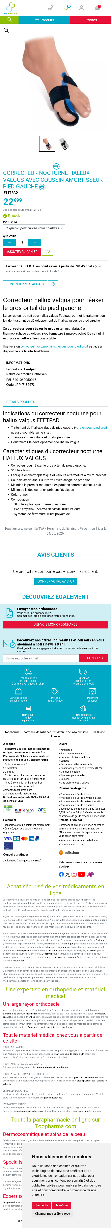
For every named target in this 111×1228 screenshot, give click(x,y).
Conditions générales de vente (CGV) (80, 768)
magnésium (76, 957)
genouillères (9, 1013)
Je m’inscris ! (94, 658)
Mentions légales (69, 771)
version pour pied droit (91, 428)
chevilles (30, 1017)
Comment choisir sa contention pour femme (51, 1027)
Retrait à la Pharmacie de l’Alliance (79, 840)
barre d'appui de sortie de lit (69, 1054)
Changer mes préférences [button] (52, 1213)
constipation (23, 950)
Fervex (93, 950)
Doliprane (101, 940)
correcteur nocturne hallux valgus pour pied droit (54, 346)
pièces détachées (53, 1097)
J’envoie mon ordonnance (55, 624)
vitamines (19, 960)
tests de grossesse (56, 957)
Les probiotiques (11, 1202)
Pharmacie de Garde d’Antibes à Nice (80, 797)
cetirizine (52, 950)
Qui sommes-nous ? (15, 764)
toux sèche (53, 947)
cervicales (100, 1013)
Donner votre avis (56, 581)
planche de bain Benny (86, 1077)
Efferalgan (51, 943)
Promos (90, 20)
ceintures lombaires (27, 1013)
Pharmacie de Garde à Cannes (76, 805)
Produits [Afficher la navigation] (53, 19)
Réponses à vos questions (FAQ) (22, 860)
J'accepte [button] (41, 1205)
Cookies (64, 779)
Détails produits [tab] (20, 402)
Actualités (65, 749)
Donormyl (47, 954)
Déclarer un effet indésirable (75, 764)
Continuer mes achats (25, 284)
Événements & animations (74, 757)
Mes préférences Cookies (74, 782)
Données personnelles (72, 775)
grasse (66, 947)
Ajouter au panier (22, 252)
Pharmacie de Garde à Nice (75, 794)
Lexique (64, 760)
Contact (8, 771)
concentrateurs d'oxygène (30, 1111)
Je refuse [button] (61, 1205)
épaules (7, 1017)
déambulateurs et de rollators (52, 1067)
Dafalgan (69, 943)
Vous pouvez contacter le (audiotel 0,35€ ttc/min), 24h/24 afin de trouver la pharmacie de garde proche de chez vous (82, 812)
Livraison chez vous (71, 844)
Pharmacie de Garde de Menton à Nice (81, 801)
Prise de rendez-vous (71, 753)
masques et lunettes (81, 1111)
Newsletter (10, 768)
